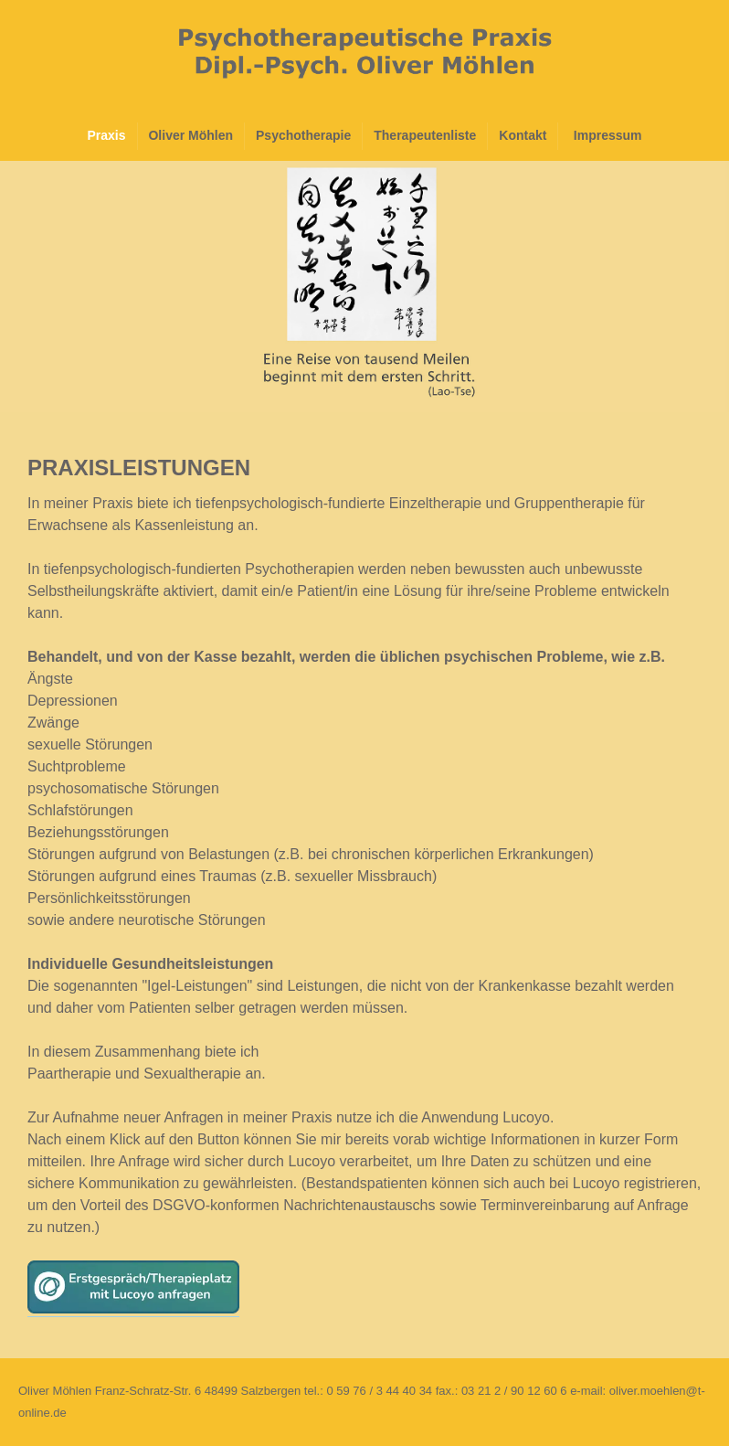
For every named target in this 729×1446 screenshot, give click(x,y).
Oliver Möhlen (190, 135)
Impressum (608, 135)
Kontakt (522, 135)
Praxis (106, 135)
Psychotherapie (303, 135)
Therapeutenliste (425, 135)
